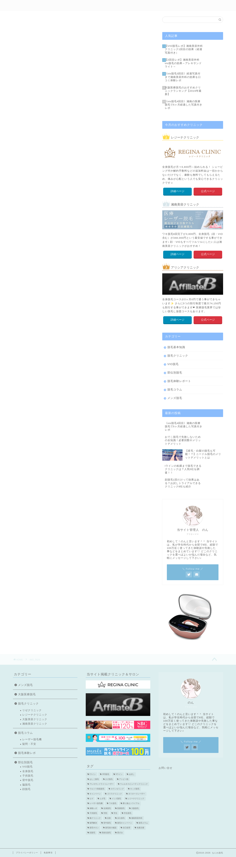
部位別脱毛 (122, 5)
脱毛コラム (174, 389)
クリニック (145, 5)
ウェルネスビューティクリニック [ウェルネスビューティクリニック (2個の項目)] (134, 784)
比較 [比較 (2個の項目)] (109, 818)
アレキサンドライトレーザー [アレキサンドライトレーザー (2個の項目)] (102, 784)
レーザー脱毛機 (32, 739)
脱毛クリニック (177, 355)
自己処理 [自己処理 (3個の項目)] (126, 828)
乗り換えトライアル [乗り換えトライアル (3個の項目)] (131, 803)
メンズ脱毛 (169, 5)
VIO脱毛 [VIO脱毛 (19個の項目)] (105, 774)
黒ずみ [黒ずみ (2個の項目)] (120, 833)
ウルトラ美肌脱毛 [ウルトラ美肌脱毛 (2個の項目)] (97, 789)
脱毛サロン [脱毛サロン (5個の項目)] (94, 828)
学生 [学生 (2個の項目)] (115, 813)
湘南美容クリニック (34, 723)
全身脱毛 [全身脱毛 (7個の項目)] (107, 808)
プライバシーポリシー (27, 852)
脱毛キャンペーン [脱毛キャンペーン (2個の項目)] (124, 823)
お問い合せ (165, 768)
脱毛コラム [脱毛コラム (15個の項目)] (143, 823)
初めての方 (74, 5)
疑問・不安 (29, 744)
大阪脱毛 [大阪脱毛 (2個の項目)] (135, 808)
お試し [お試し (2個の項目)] (131, 774)
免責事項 (48, 852)
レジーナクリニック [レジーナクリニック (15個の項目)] (136, 799)
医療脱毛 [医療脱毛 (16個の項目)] (121, 808)
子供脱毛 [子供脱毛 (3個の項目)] (93, 813)
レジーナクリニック (34, 714)
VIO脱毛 (173, 364)
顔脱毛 (26, 789)
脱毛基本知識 (176, 347)
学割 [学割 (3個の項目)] (105, 813)
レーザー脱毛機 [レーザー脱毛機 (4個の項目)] (96, 803)
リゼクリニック (32, 710)
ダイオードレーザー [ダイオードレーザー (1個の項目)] (136, 794)
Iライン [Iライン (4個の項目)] (93, 774)
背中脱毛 (27, 780)
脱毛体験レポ (98, 5)
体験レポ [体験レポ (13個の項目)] (93, 808)
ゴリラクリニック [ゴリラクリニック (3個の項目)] (114, 794)
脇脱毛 (26, 784)
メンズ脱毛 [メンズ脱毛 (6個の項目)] (116, 799)
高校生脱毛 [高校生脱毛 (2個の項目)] (106, 833)
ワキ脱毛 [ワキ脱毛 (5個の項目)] (112, 803)
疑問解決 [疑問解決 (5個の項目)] (93, 823)
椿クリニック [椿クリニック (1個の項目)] (95, 818)
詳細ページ (177, 191)
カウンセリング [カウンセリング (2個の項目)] (117, 789)
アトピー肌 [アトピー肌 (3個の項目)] (123, 779)
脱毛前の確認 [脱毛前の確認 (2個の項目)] (110, 828)
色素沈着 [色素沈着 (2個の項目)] (140, 828)
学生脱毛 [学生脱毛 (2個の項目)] (127, 813)
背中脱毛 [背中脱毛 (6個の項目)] (107, 823)
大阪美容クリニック (34, 719)
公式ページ (208, 191)
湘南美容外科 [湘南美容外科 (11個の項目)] (136, 818)
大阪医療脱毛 (27, 694)
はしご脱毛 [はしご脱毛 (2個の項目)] (94, 779)
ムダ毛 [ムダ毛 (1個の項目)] (102, 799)
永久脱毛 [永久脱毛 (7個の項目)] (121, 818)
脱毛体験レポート (179, 381)
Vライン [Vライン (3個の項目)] (119, 774)
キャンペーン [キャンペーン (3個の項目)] (95, 794)
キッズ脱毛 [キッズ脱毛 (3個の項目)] (134, 789)
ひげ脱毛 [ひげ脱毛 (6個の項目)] (109, 779)
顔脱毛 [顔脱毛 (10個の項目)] (92, 833)
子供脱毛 (27, 775)
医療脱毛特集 (193, 5)
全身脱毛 (27, 771)
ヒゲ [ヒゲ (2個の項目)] (91, 799)
